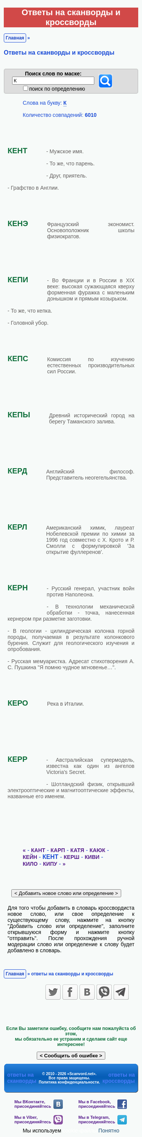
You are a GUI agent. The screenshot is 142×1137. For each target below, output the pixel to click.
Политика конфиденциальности (69, 1082)
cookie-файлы (79, 1131)
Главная (15, 38)
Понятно (108, 1131)
